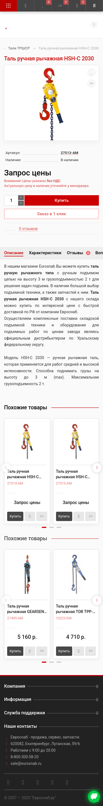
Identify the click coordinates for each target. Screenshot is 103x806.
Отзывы (78, 252)
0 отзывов (28, 228)
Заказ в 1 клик (51, 213)
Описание (13, 252)
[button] (44, 527)
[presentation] (6, 467)
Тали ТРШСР (19, 48)
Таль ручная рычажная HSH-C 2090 (72, 474)
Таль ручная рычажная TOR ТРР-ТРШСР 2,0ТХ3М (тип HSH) (75, 609)
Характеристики (45, 252)
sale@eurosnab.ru (26, 763)
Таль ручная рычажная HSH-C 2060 (23, 474)
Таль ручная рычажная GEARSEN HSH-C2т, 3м (25, 609)
